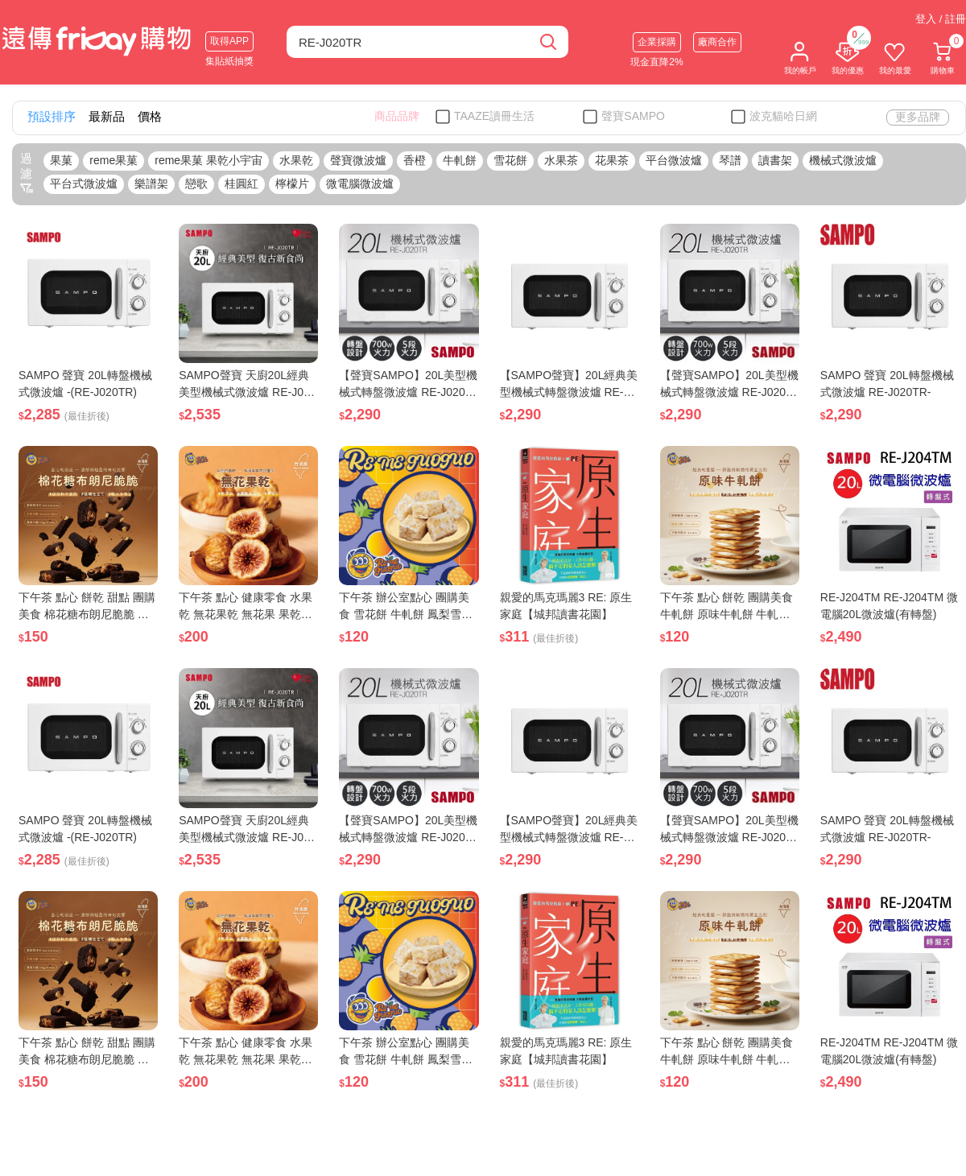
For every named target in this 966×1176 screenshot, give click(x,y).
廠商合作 (717, 41)
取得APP (229, 41)
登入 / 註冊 (940, 19)
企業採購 (657, 41)
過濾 (26, 173)
